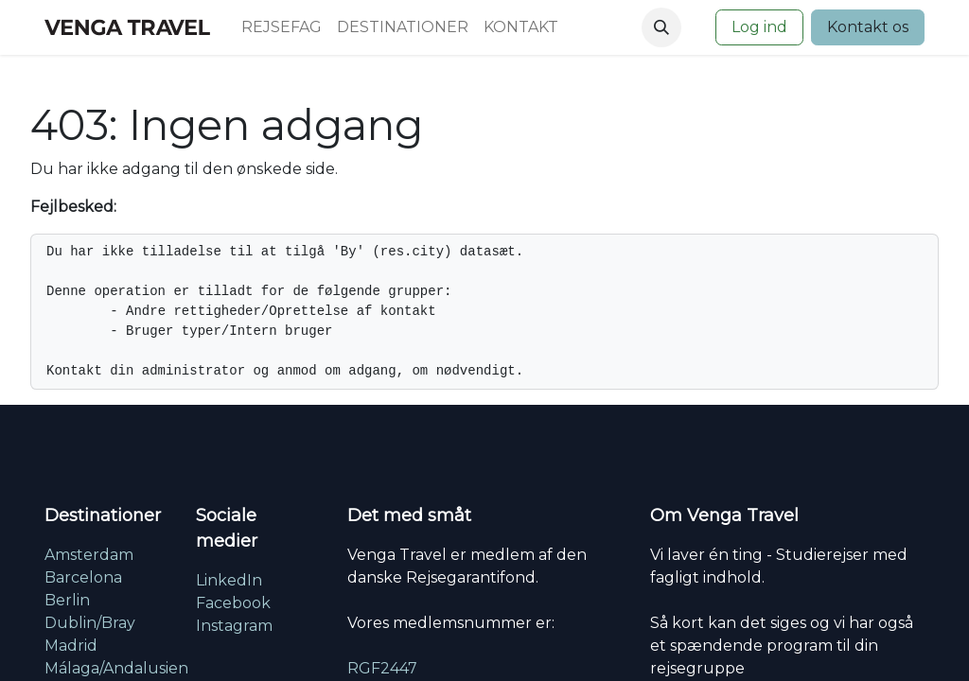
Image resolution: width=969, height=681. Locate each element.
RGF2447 (382, 668)
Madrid (70, 646)
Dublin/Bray (89, 623)
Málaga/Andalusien (116, 668)
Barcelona (83, 577)
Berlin (67, 600)
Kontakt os (867, 27)
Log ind (759, 27)
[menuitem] (281, 27)
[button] (661, 27)
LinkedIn (229, 580)
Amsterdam (88, 555)
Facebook (233, 603)
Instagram (234, 626)
